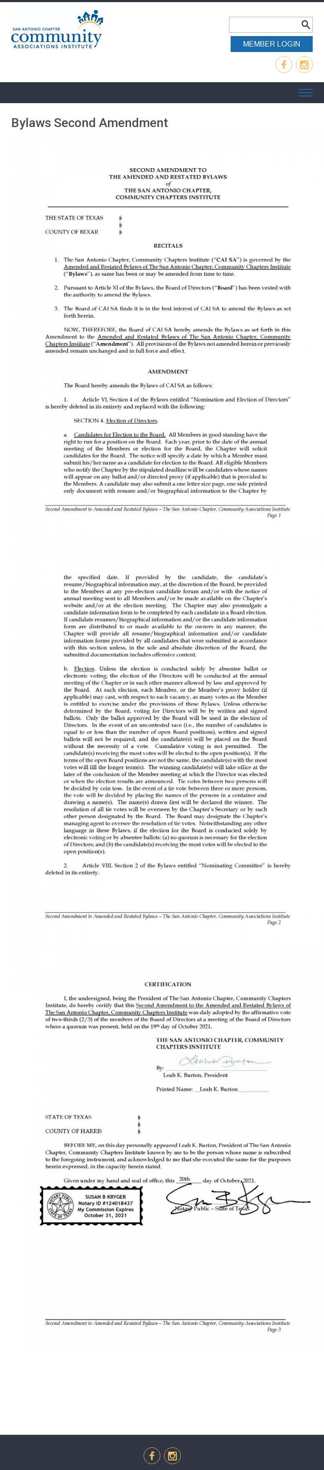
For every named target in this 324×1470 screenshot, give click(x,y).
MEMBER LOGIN (271, 44)
